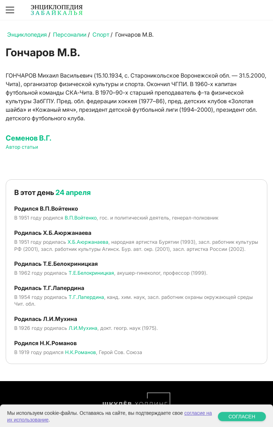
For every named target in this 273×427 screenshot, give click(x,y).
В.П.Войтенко (81, 218)
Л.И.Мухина (83, 328)
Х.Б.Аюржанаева (88, 242)
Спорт (100, 34)
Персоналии (69, 34)
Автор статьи (22, 147)
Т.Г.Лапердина (86, 297)
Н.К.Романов (80, 352)
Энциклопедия (27, 34)
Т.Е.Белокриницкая (91, 273)
